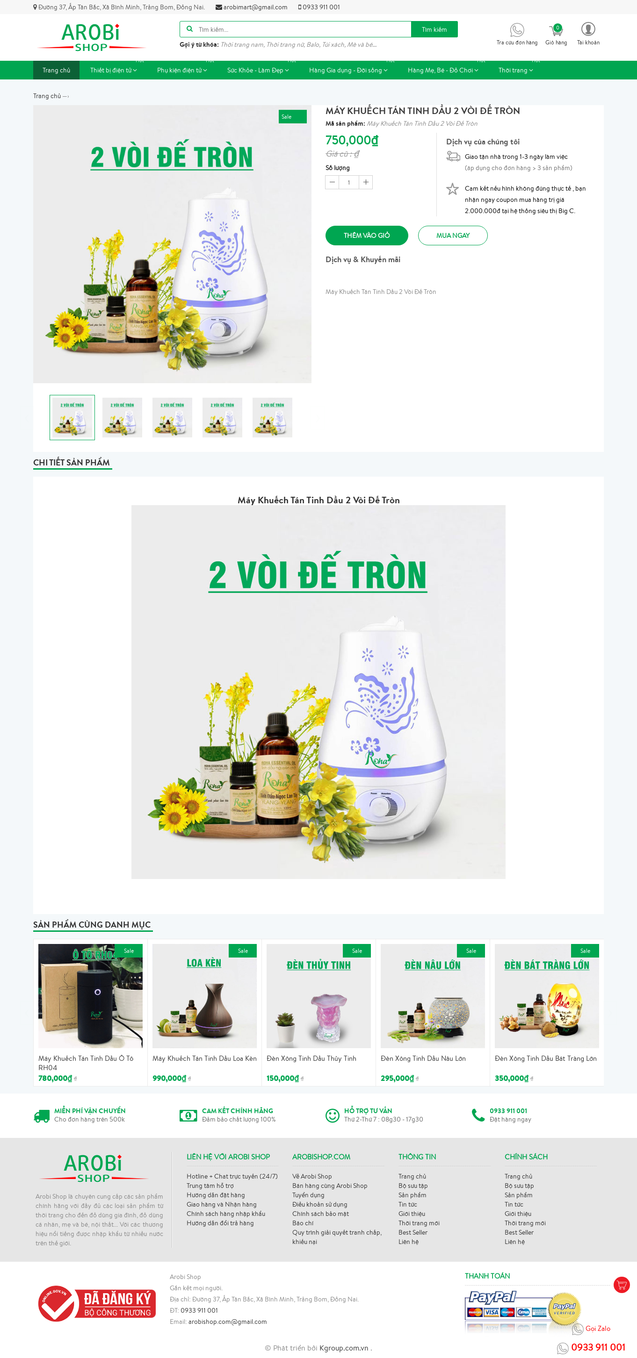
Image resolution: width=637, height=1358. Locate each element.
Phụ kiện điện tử (187, 67)
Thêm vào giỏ (368, 235)
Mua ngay (456, 235)
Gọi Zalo (591, 1329)
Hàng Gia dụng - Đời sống (353, 67)
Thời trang (521, 67)
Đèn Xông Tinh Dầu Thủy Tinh (311, 1058)
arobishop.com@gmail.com (227, 1321)
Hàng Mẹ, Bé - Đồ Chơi (448, 67)
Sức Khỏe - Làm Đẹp (262, 67)
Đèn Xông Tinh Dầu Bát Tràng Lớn (546, 1058)
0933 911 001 (319, 7)
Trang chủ (56, 70)
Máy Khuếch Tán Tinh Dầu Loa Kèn (204, 1058)
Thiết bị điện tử (118, 67)
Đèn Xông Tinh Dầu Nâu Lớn (423, 1058)
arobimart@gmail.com (252, 7)
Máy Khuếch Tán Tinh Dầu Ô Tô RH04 (85, 1063)
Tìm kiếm (434, 29)
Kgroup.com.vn (344, 1348)
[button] (588, 33)
